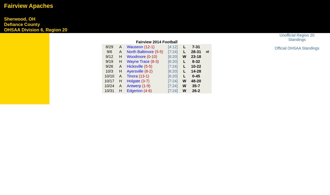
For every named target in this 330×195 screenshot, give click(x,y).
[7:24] (173, 52)
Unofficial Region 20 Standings (297, 37)
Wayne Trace (143, 61)
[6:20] (173, 56)
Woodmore (142, 56)
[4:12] (173, 47)
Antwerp (138, 86)
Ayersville (140, 71)
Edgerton (139, 91)
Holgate (138, 81)
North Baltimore (145, 52)
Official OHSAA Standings (297, 48)
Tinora (138, 76)
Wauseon (141, 47)
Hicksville (139, 66)
